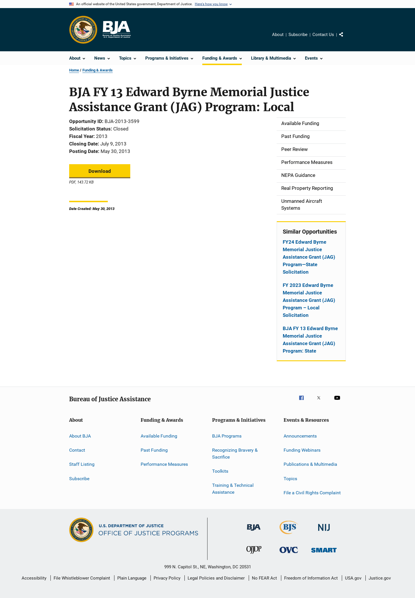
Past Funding (154, 450)
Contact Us (323, 34)
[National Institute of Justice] (324, 531)
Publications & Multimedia (310, 464)
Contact (77, 450)
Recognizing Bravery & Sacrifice (235, 453)
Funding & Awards (97, 70)
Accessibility (34, 578)
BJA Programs (227, 435)
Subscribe (298, 34)
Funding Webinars (302, 450)
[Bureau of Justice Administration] (254, 531)
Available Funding (159, 435)
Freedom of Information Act (311, 578)
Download (99, 171)
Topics (290, 478)
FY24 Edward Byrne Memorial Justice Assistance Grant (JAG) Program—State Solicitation (309, 257)
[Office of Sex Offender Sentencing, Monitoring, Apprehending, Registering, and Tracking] (324, 553)
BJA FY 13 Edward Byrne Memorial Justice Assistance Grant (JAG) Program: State (310, 340)
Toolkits (220, 471)
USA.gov (353, 578)
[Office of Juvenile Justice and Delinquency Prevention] (253, 555)
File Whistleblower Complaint (82, 578)
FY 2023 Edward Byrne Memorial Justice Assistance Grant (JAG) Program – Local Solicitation (309, 300)
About (278, 34)
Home (74, 70)
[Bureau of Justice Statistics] (289, 535)
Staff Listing (82, 464)
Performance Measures (164, 464)
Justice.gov (380, 578)
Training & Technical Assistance (233, 488)
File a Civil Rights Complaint (312, 492)
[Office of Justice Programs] (83, 30)
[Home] (116, 29)
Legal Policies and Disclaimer (216, 578)
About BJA (80, 435)
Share (346, 38)
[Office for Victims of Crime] (289, 554)
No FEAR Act (264, 578)
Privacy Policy (167, 578)
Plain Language (131, 578)
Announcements (300, 435)
